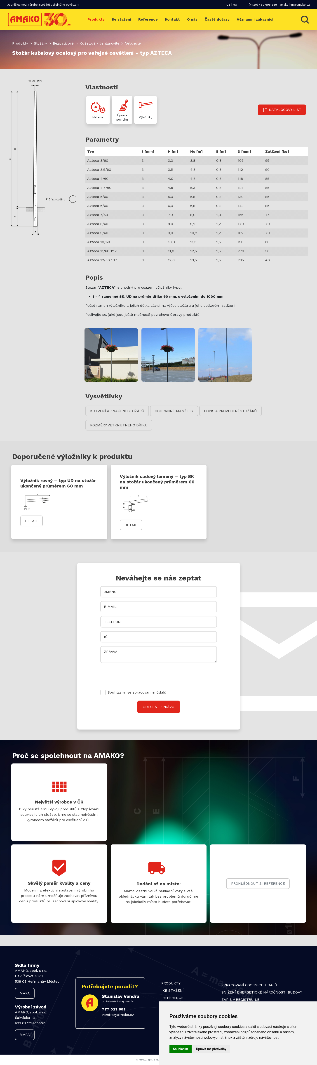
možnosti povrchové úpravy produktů (167, 314)
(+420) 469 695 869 (263, 4)
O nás (192, 19)
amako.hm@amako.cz (294, 4)
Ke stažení (121, 19)
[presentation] (134, 675)
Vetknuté (133, 43)
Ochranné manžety (174, 411)
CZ (228, 4)
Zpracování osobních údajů (249, 985)
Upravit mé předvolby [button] (211, 1049)
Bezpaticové (63, 43)
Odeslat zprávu (158, 707)
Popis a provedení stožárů (230, 411)
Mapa (25, 993)
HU (235, 4)
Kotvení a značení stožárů (117, 411)
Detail (31, 521)
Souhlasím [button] (180, 1049)
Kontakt (172, 19)
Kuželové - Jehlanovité (99, 43)
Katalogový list (282, 110)
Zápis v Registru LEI (241, 999)
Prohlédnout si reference (258, 883)
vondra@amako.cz (118, 1015)
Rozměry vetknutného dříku (119, 425)
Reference (148, 19)
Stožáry (40, 43)
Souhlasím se (137, 692)
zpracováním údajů (149, 692)
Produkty (96, 19)
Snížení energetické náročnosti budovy (261, 992)
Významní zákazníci (255, 19)
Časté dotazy (217, 19)
